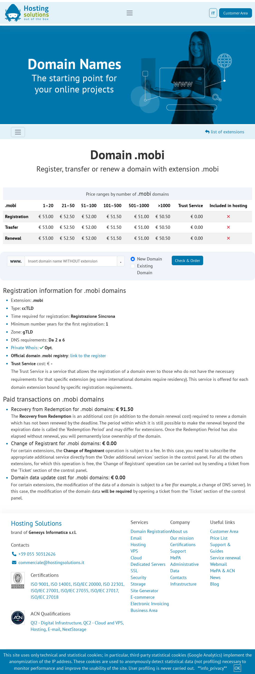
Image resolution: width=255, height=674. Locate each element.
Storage (138, 584)
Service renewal (225, 558)
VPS (134, 551)
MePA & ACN (222, 571)
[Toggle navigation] (129, 13)
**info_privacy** (212, 668)
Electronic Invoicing (150, 603)
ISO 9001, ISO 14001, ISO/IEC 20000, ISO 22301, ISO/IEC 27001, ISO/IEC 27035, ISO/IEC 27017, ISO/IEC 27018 (77, 590)
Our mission (182, 538)
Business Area (144, 610)
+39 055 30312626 (34, 554)
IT (213, 12)
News (215, 577)
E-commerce (143, 597)
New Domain (149, 259)
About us (179, 531)
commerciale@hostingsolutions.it (48, 562)
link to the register (88, 355)
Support (178, 551)
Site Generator (144, 590)
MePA (175, 558)
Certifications (183, 544)
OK (237, 668)
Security (138, 577)
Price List (219, 538)
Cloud (136, 558)
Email (136, 538)
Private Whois (24, 347)
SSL (134, 571)
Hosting (138, 544)
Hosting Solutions (36, 523)
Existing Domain (145, 269)
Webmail (218, 564)
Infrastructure (183, 584)
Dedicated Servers (148, 564)
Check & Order (187, 260)
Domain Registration (150, 531)
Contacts (178, 577)
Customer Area (235, 12)
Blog (214, 584)
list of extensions (224, 132)
